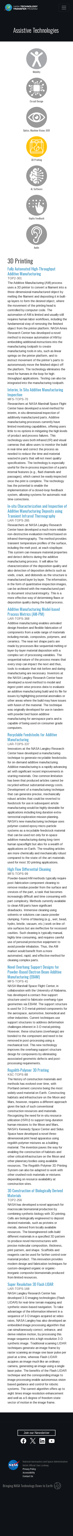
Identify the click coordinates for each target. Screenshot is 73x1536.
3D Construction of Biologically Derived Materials (35, 1193)
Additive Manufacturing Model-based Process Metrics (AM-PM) (34, 611)
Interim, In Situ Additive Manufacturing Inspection (35, 392)
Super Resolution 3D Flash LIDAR (30, 1284)
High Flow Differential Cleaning (29, 869)
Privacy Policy (29, 1469)
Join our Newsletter (36, 1432)
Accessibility (29, 1472)
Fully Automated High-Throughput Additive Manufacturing (31, 271)
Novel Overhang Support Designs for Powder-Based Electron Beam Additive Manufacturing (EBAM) (34, 972)
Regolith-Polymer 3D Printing (28, 1070)
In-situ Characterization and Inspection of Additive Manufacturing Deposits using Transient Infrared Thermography (37, 511)
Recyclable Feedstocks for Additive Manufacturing (32, 737)
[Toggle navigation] (64, 7)
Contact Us (28, 1476)
